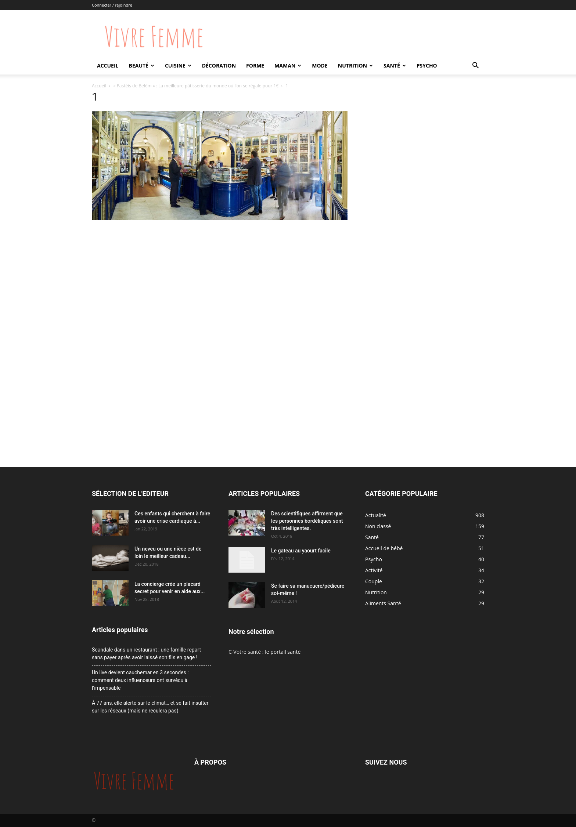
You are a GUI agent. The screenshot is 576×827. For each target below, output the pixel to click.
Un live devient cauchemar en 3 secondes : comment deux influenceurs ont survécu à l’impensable (140, 680)
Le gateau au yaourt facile (301, 551)
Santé (395, 65)
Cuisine (178, 65)
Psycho (427, 65)
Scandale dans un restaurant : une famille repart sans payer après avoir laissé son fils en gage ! (146, 653)
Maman (287, 65)
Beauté (141, 65)
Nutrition (355, 65)
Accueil (107, 65)
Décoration (219, 65)
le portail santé (282, 651)
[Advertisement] (220, 277)
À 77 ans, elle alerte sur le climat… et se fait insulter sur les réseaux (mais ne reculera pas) (150, 707)
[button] (475, 66)
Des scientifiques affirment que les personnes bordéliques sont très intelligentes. (307, 521)
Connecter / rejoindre (112, 5)
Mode (320, 65)
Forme (255, 65)
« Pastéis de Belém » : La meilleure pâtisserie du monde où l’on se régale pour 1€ (196, 86)
